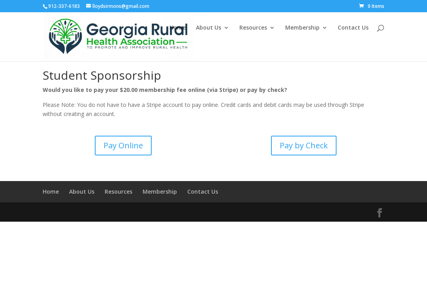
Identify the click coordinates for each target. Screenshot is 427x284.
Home (177, 28)
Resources (253, 28)
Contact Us (353, 28)
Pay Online (123, 145)
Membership (302, 28)
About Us (208, 28)
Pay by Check (304, 145)
